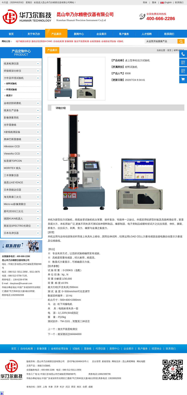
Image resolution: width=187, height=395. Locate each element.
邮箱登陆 (106, 361)
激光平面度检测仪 (67, 329)
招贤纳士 (157, 348)
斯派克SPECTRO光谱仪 (17, 225)
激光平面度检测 (81, 41)
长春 (51, 386)
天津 (56, 386)
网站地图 (141, 361)
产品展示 (56, 34)
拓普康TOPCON (13, 160)
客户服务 (124, 34)
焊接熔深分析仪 (12, 70)
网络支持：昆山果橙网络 (123, 361)
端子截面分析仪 (23, 41)
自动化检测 (58, 41)
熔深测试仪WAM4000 (70, 334)
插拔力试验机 (44, 365)
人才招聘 (147, 34)
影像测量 (69, 41)
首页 (11, 34)
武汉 (68, 386)
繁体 (154, 2)
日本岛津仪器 (11, 233)
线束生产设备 (11, 110)
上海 (45, 386)
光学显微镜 (10, 124)
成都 (90, 386)
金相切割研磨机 (12, 103)
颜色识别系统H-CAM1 (42, 41)
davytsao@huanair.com (21, 283)
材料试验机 (11, 83)
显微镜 (87, 348)
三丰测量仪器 (11, 175)
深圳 (39, 386)
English (168, 2)
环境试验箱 (11, 89)
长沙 (62, 386)
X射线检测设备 (12, 132)
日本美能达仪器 (12, 189)
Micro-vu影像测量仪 (15, 204)
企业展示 (101, 34)
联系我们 (179, 2)
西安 (73, 386)
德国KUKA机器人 (13, 218)
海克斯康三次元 (12, 196)
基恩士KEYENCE (13, 182)
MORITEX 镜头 (12, 168)
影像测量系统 (11, 117)
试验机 (120, 41)
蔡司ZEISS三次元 (13, 211)
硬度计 (9, 95)
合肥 (85, 386)
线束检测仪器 (11, 63)
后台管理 (96, 361)
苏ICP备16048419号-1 (77, 361)
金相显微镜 (95, 41)
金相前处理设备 (108, 41)
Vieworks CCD (12, 153)
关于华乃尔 (34, 34)
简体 (145, 2)
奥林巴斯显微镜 (12, 139)
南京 (79, 386)
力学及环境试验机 (14, 78)
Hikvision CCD (12, 146)
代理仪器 (100, 348)
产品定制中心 (21, 51)
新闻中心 (79, 34)
